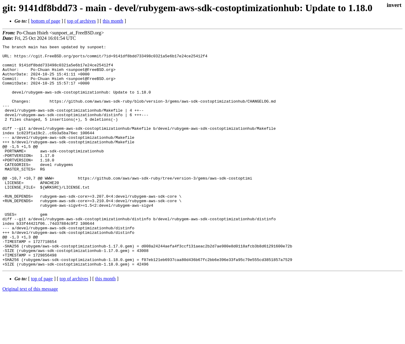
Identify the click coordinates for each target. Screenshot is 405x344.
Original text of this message (30, 333)
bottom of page (45, 21)
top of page (42, 323)
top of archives (81, 21)
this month (113, 21)
